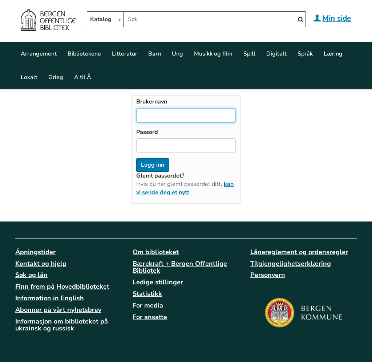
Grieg (55, 77)
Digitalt (276, 54)
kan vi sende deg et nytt (185, 188)
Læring (333, 54)
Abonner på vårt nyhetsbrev (58, 309)
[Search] (300, 20)
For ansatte (150, 317)
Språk (305, 54)
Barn (154, 54)
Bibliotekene (84, 54)
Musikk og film (213, 54)
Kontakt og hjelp (40, 263)
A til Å (82, 77)
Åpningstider (35, 252)
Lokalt (29, 77)
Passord (147, 132)
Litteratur (124, 54)
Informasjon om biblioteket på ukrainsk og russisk (61, 325)
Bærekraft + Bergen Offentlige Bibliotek (180, 267)
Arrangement (39, 54)
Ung (177, 54)
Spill (249, 54)
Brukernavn (151, 102)
